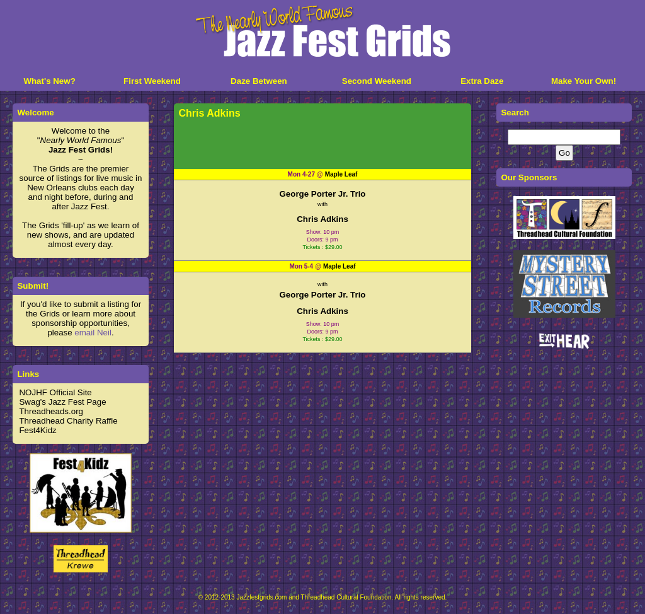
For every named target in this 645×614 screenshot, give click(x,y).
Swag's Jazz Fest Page (62, 402)
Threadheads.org (51, 411)
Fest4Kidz (37, 430)
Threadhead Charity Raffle (68, 421)
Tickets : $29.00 (322, 247)
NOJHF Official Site (55, 392)
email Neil (92, 332)
